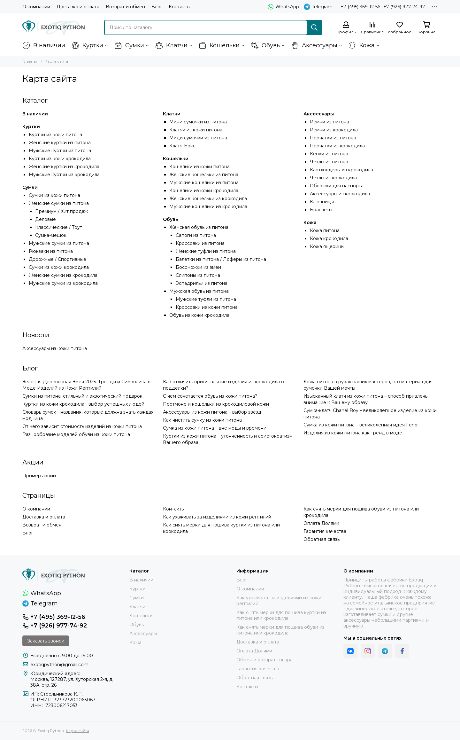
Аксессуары (314, 45)
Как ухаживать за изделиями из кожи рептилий (217, 517)
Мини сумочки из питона (198, 122)
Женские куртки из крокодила (64, 166)
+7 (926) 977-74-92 (404, 7)
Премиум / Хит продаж (61, 211)
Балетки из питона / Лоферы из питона (221, 259)
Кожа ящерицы (327, 246)
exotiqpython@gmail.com (59, 664)
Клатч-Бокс (182, 146)
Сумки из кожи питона (54, 195)
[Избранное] (399, 28)
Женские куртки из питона (60, 142)
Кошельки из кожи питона (199, 166)
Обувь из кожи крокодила (199, 315)
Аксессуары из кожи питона (54, 348)
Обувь (265, 45)
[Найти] (314, 27)
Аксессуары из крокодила (340, 194)
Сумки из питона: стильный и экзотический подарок (82, 396)
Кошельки (219, 45)
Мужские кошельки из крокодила (208, 206)
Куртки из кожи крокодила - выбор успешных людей (83, 404)
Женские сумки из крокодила (63, 275)
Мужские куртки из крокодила (64, 174)
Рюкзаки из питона (51, 251)
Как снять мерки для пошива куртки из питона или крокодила (281, 615)
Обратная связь (321, 539)
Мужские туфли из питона (206, 299)
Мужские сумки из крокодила (63, 283)
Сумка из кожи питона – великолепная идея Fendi (360, 425)
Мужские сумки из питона (59, 243)
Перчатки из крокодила (337, 146)
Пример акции (39, 476)
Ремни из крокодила (334, 130)
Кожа (362, 45)
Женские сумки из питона (59, 203)
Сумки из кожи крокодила (59, 267)
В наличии (43, 45)
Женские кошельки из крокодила (208, 198)
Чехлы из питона (329, 162)
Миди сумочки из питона (198, 138)
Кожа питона (325, 230)
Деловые (45, 219)
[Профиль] (346, 28)
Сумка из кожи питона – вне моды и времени (214, 428)
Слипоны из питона (198, 275)
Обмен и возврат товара (264, 660)
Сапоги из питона (196, 235)
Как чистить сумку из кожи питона (202, 420)
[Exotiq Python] (53, 27)
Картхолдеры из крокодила (341, 170)
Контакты (179, 7)
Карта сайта (77, 730)
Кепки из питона (329, 154)
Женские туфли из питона (206, 251)
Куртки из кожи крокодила (60, 158)
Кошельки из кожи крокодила (203, 190)
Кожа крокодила (329, 238)
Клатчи (171, 45)
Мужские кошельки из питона (204, 182)
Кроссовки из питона (200, 243)
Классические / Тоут (58, 227)
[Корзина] (426, 28)
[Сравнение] (372, 28)
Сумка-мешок (50, 235)
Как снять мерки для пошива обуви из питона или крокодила (280, 630)
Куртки (87, 45)
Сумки (129, 45)
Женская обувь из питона (198, 227)
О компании (36, 7)
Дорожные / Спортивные (57, 259)
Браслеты (321, 210)
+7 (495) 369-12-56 (360, 7)
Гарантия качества (324, 531)
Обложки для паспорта (337, 186)
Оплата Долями (321, 523)
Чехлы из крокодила (333, 178)
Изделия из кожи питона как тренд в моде (352, 433)
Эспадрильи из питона (201, 283)
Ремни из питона (329, 122)
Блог (156, 7)
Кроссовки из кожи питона (207, 307)
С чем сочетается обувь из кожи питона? (210, 396)
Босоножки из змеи (198, 267)
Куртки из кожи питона (55, 134)
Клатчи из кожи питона (195, 130)
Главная (30, 61)
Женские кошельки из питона (203, 174)
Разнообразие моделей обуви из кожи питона (76, 434)
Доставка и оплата (78, 7)
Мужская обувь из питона (199, 291)
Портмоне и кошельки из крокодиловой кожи (216, 404)
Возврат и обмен (125, 7)
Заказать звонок (45, 641)
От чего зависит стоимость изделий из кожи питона (82, 426)
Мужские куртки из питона (60, 150)
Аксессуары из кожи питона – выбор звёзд (212, 412)
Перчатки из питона (333, 138)
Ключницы (322, 202)
